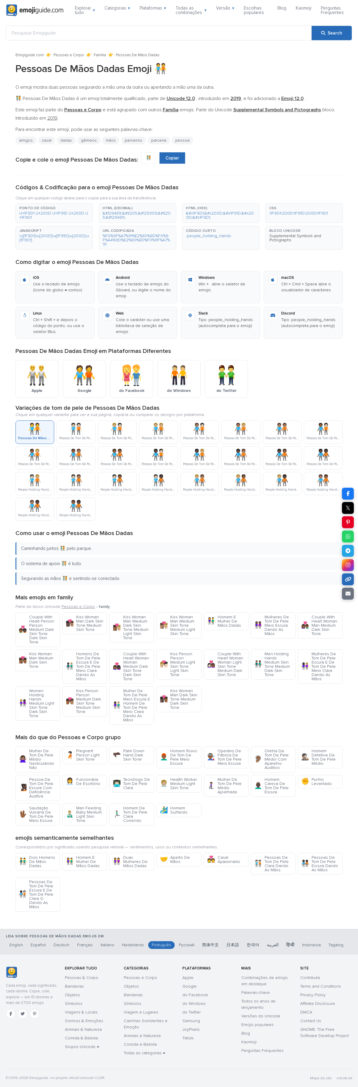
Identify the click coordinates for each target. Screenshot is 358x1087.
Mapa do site (321, 1078)
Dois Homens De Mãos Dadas (37, 861)
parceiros (133, 140)
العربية (273, 944)
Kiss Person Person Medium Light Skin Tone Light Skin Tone (177, 664)
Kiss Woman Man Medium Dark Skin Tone (36, 660)
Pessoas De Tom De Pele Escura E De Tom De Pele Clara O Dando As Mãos (36, 894)
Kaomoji (303, 8)
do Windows (194, 1003)
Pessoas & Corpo (81, 977)
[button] (54, 213)
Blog (281, 8)
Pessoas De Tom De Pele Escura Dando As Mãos (319, 863)
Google (189, 986)
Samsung (191, 1020)
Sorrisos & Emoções (84, 1020)
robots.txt (344, 1078)
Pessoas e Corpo (69, 55)
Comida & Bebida (81, 1038)
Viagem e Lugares (141, 1012)
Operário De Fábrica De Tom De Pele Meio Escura (224, 757)
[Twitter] (22, 1014)
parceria (158, 140)
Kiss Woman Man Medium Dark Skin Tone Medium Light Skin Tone (130, 627)
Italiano (107, 944)
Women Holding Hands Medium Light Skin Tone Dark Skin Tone (36, 703)
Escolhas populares (254, 10)
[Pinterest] (34, 1014)
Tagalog (336, 944)
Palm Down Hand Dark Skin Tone (128, 755)
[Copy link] (348, 579)
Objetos (72, 994)
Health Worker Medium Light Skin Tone (178, 783)
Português (161, 944)
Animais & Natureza (83, 1029)
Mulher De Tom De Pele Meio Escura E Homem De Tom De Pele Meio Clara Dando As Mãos (131, 705)
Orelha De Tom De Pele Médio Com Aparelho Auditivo (271, 759)
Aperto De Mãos (175, 859)
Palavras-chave (255, 992)
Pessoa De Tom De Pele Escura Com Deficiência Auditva (36, 788)
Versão (225, 8)
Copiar (172, 158)
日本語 (232, 944)
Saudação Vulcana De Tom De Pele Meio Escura (36, 814)
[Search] (332, 33)
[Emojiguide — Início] (11, 972)
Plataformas (153, 8)
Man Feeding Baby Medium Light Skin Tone (84, 814)
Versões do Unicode (260, 1016)
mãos (111, 140)
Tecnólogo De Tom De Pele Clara (131, 783)
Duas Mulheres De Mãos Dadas (130, 861)
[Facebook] (10, 1014)
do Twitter (191, 1012)
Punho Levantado (316, 781)
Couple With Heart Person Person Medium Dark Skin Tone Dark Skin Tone (36, 629)
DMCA (306, 1012)
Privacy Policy (313, 994)
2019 (52, 118)
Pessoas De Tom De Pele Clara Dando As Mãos (271, 863)
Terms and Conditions (320, 986)
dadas (66, 140)
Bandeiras (74, 986)
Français (85, 944)
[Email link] (348, 594)
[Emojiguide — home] (35, 10)
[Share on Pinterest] (348, 522)
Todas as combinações (191, 10)
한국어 (253, 944)
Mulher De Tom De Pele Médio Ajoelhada (224, 785)
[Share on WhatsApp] (348, 536)
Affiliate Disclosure (317, 1003)
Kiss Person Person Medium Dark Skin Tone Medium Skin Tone (83, 701)
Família (100, 55)
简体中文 (210, 944)
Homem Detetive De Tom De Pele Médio (318, 757)
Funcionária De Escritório (83, 781)
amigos (26, 140)
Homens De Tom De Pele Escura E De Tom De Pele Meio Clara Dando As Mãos (83, 666)
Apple (187, 977)
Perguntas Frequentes (332, 10)
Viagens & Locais (81, 1012)
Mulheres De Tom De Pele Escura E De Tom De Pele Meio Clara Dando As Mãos (318, 666)
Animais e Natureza (142, 1035)
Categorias (117, 8)
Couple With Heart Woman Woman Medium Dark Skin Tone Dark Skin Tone (131, 666)
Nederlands (133, 944)
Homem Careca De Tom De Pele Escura (271, 785)
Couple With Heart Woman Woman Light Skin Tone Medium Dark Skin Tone (225, 664)
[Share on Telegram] (348, 551)
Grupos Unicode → (82, 1046)
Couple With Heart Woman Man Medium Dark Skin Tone (319, 625)
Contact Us (310, 1020)
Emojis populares (257, 1024)
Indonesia (311, 944)
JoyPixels (191, 1029)
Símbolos (73, 1003)
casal (46, 140)
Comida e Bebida (140, 1044)
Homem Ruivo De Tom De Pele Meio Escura (178, 757)
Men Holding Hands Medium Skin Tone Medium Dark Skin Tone (272, 664)
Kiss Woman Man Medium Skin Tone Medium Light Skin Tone (177, 625)
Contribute (310, 977)
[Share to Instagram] (348, 565)
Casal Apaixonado (223, 859)
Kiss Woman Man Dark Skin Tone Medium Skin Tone (84, 623)
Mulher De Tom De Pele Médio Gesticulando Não (36, 759)
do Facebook (195, 994)
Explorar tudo (85, 10)
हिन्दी (290, 944)
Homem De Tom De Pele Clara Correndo (130, 814)
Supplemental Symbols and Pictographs (295, 238)
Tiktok (187, 1038)
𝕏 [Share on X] (348, 508)
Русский (186, 944)
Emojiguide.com (29, 55)
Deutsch (61, 944)
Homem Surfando (173, 810)
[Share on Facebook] (348, 494)
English (16, 944)
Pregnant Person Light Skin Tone (83, 755)
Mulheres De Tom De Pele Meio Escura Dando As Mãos (271, 625)
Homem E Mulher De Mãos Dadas (224, 621)
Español (38, 944)
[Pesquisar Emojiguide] (159, 33)
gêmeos (89, 140)
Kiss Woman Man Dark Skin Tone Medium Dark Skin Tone (178, 699)
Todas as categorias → (144, 1052)
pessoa (182, 140)
